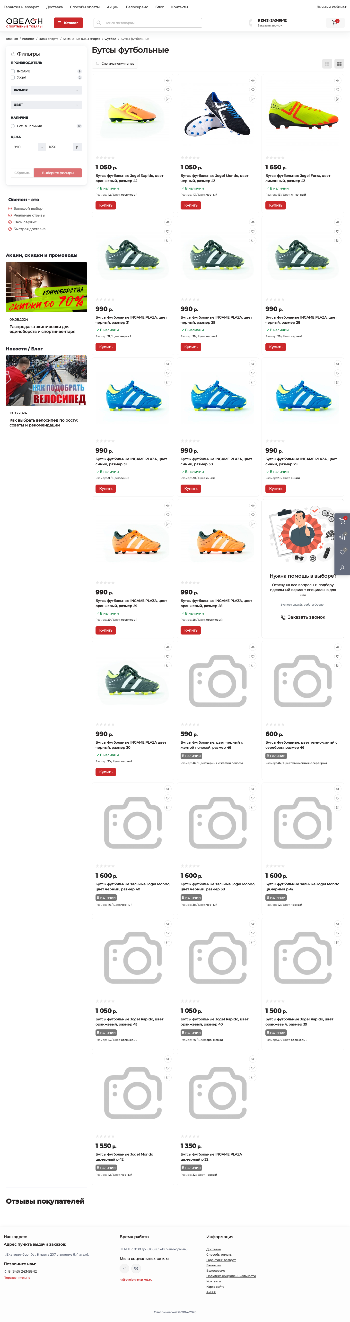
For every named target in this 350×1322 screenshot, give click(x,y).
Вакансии (213, 1265)
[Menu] (68, 22)
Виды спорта (48, 39)
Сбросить (22, 173)
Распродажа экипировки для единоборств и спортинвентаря (42, 329)
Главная (12, 39)
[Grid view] (339, 64)
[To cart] (106, 205)
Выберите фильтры (58, 173)
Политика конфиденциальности (231, 1276)
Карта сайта (215, 1286)
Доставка (54, 7)
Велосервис (137, 7)
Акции (113, 7)
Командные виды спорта (81, 39)
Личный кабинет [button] (331, 7)
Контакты (179, 7)
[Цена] (24, 147)
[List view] (327, 64)
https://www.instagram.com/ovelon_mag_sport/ (124, 1268)
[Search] (99, 23)
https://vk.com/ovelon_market (136, 1268)
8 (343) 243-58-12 (272, 20)
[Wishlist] (168, 89)
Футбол (110, 39)
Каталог (28, 39)
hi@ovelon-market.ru (136, 1279)
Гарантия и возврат (21, 7)
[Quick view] (168, 80)
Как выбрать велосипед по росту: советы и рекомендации (43, 422)
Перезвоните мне (17, 1277)
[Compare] (168, 99)
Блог (159, 7)
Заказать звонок (270, 25)
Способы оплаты (85, 7)
